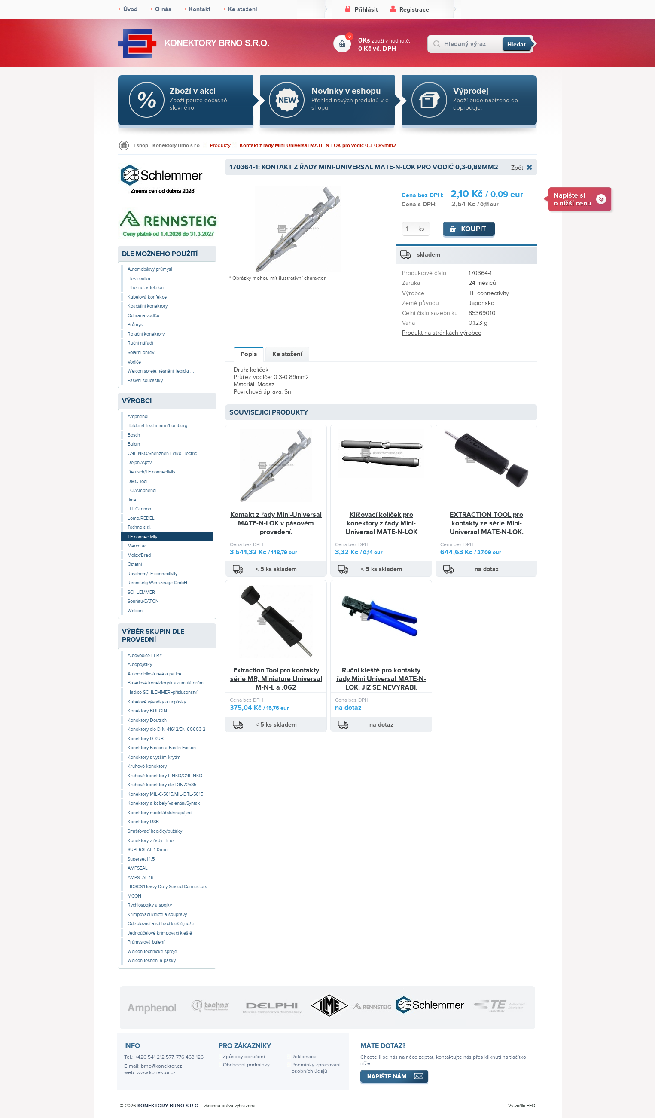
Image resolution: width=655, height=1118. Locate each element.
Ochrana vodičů (143, 315)
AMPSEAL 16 (141, 877)
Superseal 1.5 (141, 859)
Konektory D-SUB (146, 739)
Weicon (135, 611)
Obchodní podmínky (246, 1065)
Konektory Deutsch (147, 720)
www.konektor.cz (156, 1072)
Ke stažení (242, 9)
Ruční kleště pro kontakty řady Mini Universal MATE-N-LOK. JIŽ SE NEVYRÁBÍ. (381, 678)
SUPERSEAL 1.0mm (148, 849)
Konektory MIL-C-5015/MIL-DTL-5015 (165, 794)
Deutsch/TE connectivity (151, 472)
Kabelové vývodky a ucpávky (157, 702)
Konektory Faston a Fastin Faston (162, 748)
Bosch (134, 435)
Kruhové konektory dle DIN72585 (162, 785)
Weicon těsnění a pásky (152, 960)
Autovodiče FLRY (145, 655)
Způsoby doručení (244, 1057)
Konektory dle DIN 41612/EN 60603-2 (166, 729)
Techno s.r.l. (140, 527)
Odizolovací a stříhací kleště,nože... (163, 923)
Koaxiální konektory (148, 306)
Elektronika (139, 278)
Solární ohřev (141, 352)
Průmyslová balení (146, 942)
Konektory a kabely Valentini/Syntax (164, 803)
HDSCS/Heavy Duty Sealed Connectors (167, 886)
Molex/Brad (139, 555)
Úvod (130, 9)
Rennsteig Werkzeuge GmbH (157, 583)
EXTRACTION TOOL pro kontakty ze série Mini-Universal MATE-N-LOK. (487, 523)
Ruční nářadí (140, 343)
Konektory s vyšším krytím (154, 757)
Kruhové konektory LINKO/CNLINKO (165, 776)
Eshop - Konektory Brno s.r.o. (167, 145)
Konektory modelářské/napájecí (160, 813)
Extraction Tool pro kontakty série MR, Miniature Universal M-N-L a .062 (276, 678)
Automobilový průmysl (150, 269)
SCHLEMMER (141, 592)
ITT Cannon (139, 509)
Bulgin (134, 444)
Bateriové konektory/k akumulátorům (166, 683)
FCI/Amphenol (142, 490)
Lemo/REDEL (141, 518)
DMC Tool (137, 481)
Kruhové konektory (147, 766)
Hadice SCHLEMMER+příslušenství (162, 692)
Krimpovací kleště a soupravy (157, 914)
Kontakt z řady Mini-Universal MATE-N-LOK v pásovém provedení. (276, 523)
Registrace (414, 9)
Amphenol (138, 416)
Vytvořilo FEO (521, 1106)
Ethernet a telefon (146, 287)
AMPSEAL (138, 868)
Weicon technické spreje (152, 951)
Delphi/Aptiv (140, 462)
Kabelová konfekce (147, 297)
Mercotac (137, 546)
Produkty (220, 145)
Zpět (517, 167)
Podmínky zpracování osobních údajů (316, 1068)
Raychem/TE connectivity (152, 574)
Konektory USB (143, 822)
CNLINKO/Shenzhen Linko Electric (162, 453)
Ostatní (135, 564)
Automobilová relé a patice (154, 674)
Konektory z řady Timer (151, 840)
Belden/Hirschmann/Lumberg (157, 425)
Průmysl (135, 324)
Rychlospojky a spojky (150, 905)
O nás (163, 9)
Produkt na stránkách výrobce (441, 332)
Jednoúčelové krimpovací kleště (160, 933)
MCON (134, 896)
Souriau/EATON (143, 601)
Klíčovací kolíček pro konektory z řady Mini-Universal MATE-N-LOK (381, 523)
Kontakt (199, 9)
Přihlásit (366, 9)
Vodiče (134, 362)
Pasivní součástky (145, 380)
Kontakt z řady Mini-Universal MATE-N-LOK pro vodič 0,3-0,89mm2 (318, 145)
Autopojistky (140, 664)
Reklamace (304, 1057)
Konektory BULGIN (147, 711)
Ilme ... (134, 500)
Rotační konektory (146, 334)
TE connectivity (142, 537)
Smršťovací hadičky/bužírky (155, 831)
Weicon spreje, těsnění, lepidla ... (161, 371)
